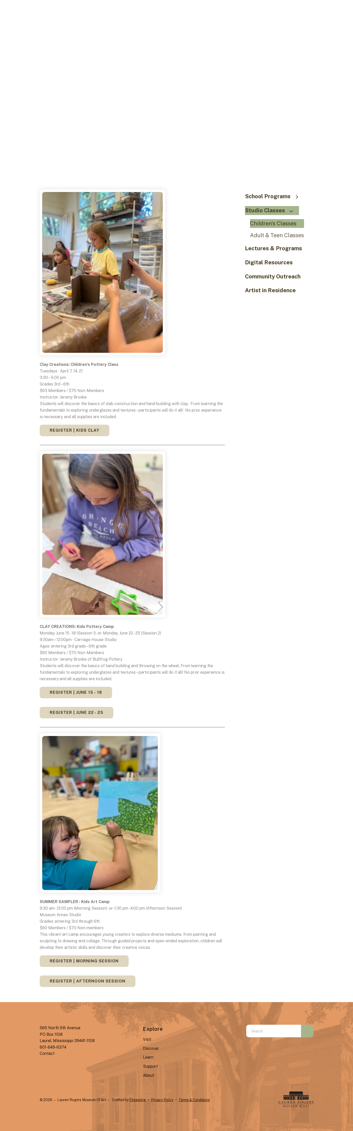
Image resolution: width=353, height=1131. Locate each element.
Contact (47, 1053)
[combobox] (273, 1031)
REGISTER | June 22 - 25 (76, 712)
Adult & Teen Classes (277, 235)
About (148, 1075)
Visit (147, 1039)
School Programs (274, 196)
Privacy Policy (162, 1100)
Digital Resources (269, 262)
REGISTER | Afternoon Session (87, 981)
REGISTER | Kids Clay (74, 430)
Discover (151, 1048)
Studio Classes (271, 210)
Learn (148, 1057)
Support (150, 1066)
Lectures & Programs (273, 248)
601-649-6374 (53, 1047)
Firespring (137, 1100)
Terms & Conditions (194, 1100)
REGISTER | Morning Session (84, 961)
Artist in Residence (270, 290)
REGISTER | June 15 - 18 (76, 692)
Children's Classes (273, 223)
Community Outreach (272, 276)
